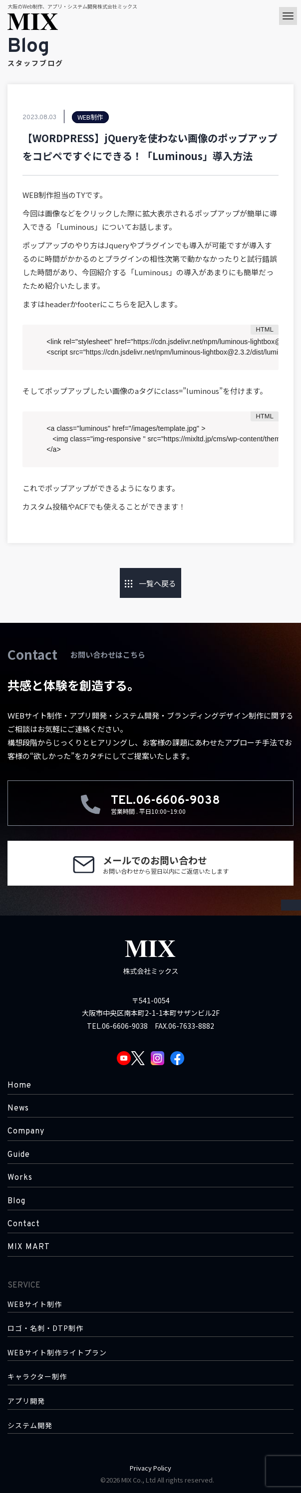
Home (19, 1086)
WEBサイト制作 (34, 1304)
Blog (16, 1201)
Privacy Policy (150, 1468)
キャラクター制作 (37, 1376)
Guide (18, 1155)
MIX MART (28, 1247)
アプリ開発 (26, 1401)
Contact (23, 1224)
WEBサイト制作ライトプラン (57, 1352)
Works (19, 1178)
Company (25, 1131)
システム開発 (29, 1425)
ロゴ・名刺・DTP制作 (45, 1328)
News (18, 1109)
